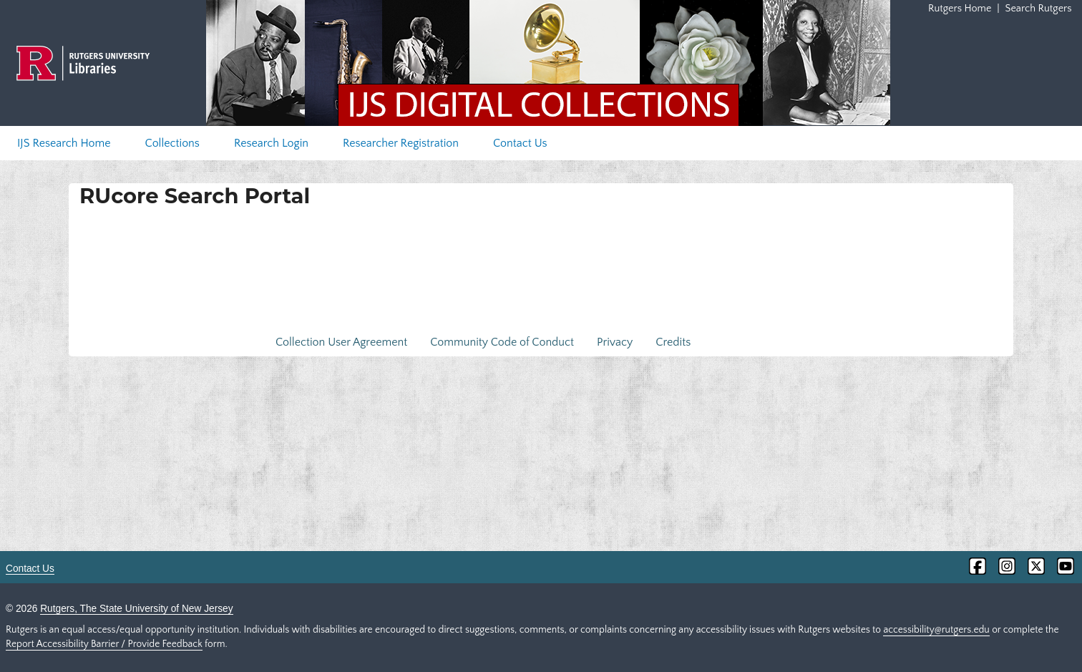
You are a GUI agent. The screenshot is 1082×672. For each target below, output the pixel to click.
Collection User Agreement (341, 342)
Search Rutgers (1038, 8)
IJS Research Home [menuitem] (64, 143)
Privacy (615, 342)
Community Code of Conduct (502, 342)
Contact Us (30, 568)
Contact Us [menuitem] (520, 143)
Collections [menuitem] (172, 143)
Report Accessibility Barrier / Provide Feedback (104, 644)
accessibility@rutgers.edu (936, 630)
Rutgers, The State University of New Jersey (136, 608)
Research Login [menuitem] (271, 143)
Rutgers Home (959, 8)
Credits (673, 342)
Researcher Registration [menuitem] (401, 143)
